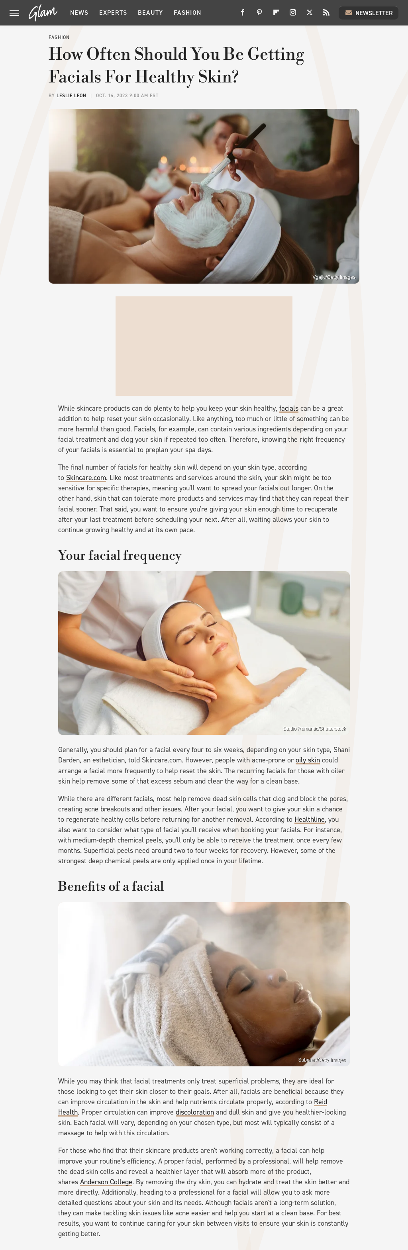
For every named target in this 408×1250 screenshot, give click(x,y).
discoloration (195, 1112)
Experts (113, 12)
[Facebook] (242, 15)
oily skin (308, 760)
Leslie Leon (71, 95)
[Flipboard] (276, 15)
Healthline (309, 819)
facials (288, 408)
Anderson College (106, 1182)
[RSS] (326, 15)
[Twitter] (309, 15)
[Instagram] (292, 15)
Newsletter (368, 12)
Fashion (187, 12)
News (79, 12)
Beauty (150, 12)
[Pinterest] (259, 15)
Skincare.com (86, 477)
